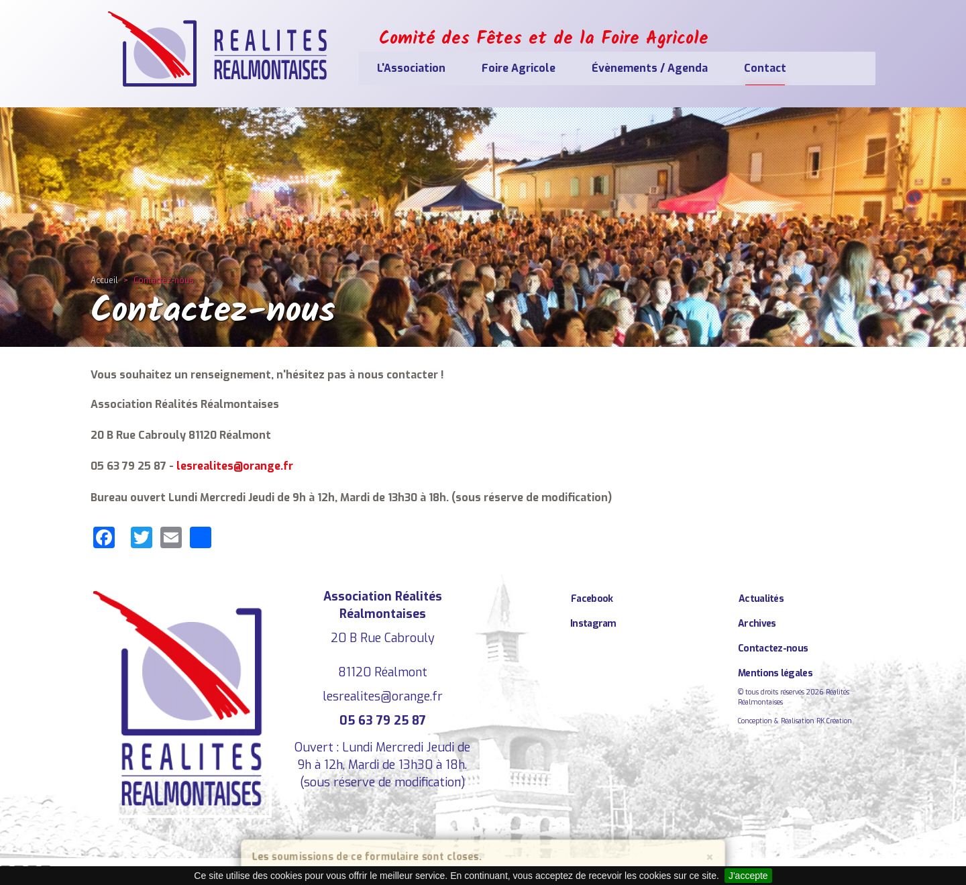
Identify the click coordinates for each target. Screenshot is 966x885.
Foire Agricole (518, 68)
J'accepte (748, 875)
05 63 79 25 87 (382, 721)
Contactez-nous (773, 648)
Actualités (761, 598)
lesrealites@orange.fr (234, 466)
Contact (765, 68)
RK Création (834, 721)
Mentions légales (775, 673)
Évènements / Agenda (650, 68)
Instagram (593, 623)
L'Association (411, 68)
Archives (756, 623)
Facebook (591, 598)
